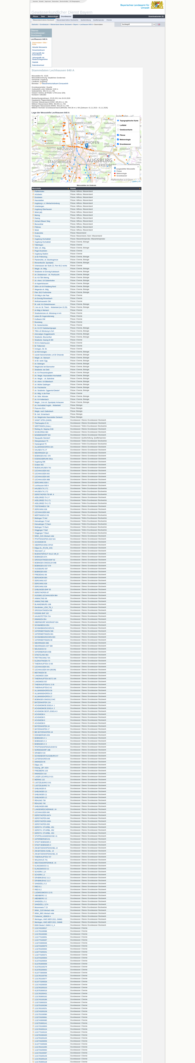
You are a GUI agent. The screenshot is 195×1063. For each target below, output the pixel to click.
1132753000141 (61, 985)
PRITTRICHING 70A (63, 619)
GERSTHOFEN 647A (63, 777)
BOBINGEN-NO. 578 (63, 417)
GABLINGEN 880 (62, 768)
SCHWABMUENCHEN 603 (65, 598)
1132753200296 (61, 967)
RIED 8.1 (59, 848)
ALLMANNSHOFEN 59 (64, 652)
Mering (58, 177)
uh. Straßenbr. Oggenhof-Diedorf (68, 352)
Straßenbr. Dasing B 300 (65, 301)
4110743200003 (61, 919)
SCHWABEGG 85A (63, 587)
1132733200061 (61, 979)
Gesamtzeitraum (38, 50)
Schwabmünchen (62, 1035)
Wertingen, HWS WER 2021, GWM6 (69, 884)
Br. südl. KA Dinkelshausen (65, 266)
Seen (43, 16)
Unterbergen (60, 168)
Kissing (58, 197)
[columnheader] (73, 150)
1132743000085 (61, 982)
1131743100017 (61, 890)
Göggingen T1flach (62, 494)
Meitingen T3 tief (61, 480)
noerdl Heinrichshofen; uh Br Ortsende (70, 316)
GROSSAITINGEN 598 (64, 572)
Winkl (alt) (59, 174)
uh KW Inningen (61, 313)
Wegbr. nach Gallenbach (65, 373)
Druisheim (59, 159)
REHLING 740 (61, 765)
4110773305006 (61, 1005)
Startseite (35, 1)
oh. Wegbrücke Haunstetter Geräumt (69, 379)
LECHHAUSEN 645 (63, 438)
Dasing (58, 180)
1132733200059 (61, 1002)
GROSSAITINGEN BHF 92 (65, 521)
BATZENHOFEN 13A (63, 664)
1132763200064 (61, 910)
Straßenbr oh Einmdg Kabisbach (68, 233)
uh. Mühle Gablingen (63, 346)
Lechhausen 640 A (86, 24)
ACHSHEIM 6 (60, 682)
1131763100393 (61, 896)
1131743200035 (61, 946)
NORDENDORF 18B (63, 711)
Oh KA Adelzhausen (63, 304)
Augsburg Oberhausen (64, 171)
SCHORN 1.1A (61, 833)
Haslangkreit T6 (61, 405)
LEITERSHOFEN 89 (63, 720)
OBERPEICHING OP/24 (64, 506)
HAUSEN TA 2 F (61, 411)
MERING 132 (60, 741)
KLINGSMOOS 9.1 (62, 827)
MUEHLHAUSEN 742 (63, 429)
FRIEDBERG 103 (62, 732)
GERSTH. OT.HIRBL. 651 (65, 789)
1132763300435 (61, 997)
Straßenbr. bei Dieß (63, 331)
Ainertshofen (60, 1041)
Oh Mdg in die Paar (63, 257)
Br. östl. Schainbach (63, 376)
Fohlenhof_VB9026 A (63, 878)
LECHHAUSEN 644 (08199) (66, 631)
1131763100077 (61, 940)
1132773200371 (61, 916)
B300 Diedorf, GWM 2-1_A (65, 887)
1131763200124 (61, 991)
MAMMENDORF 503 (63, 396)
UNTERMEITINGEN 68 (64, 601)
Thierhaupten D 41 (62, 385)
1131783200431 (61, 955)
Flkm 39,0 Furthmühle (63, 254)
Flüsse (35, 16)
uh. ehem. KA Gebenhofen (65, 242)
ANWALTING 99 (61, 560)
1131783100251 (61, 970)
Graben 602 (60, 426)
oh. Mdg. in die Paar (63, 355)
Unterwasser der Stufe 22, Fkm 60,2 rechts (71, 227)
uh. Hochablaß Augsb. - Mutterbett (68, 367)
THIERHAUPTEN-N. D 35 (65, 646)
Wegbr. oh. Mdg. (61, 230)
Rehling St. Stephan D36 (65, 390)
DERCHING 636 (61, 548)
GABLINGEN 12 (61, 759)
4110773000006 (61, 934)
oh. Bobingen (60, 325)
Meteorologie (53, 16)
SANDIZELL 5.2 (61, 845)
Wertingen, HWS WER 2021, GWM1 (69, 881)
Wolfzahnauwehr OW (63, 263)
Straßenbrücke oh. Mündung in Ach (69, 275)
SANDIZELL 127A (62, 866)
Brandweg (59, 284)
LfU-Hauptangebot (74, 1)
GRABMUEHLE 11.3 (63, 842)
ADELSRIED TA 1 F (63, 459)
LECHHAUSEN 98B (63, 441)
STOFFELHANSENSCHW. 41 (67, 797)
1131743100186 (61, 961)
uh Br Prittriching (61, 218)
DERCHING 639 (61, 545)
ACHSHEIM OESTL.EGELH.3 (67, 673)
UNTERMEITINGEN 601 (65, 595)
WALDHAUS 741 (62, 821)
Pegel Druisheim (61, 212)
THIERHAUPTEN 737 (63, 818)
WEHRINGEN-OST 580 (64, 607)
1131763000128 (61, 1023)
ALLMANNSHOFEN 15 (64, 655)
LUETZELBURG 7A (63, 747)
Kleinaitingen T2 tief (63, 483)
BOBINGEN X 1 (61, 699)
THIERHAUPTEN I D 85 (64, 625)
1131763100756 (61, 937)
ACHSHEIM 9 (60, 685)
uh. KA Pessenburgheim (64, 334)
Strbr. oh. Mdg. (61, 209)
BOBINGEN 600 (61, 533)
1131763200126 (61, 1020)
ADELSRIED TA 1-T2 (63, 465)
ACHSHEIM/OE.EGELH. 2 (65, 670)
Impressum (48, 1)
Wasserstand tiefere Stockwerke (67, 20)
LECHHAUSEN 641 (63, 628)
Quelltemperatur (98, 20)
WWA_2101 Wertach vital (65, 497)
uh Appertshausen (62, 245)
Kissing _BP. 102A (62, 729)
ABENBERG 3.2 (61, 860)
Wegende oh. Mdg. (62, 251)
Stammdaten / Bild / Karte (39, 43)
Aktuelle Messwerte (39, 47)
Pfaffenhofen (60, 153)
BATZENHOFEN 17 (63, 691)
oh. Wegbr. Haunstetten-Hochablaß (69, 337)
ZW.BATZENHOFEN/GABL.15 (67, 815)
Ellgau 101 (59, 726)
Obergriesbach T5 (62, 402)
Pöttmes (58, 188)
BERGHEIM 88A (61, 539)
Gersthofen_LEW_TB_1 (64, 569)
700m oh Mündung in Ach (65, 292)
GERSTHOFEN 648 (63, 780)
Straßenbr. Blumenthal (64, 298)
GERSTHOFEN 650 (63, 786)
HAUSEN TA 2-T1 (62, 450)
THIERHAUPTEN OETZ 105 (66, 640)
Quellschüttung (86, 20)
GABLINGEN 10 (61, 753)
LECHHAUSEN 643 (63, 435)
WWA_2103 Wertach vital (65, 872)
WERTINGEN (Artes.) (63, 387)
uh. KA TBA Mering (62, 239)
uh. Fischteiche (61, 349)
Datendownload (38, 65)
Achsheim (59, 156)
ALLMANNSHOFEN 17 (64, 658)
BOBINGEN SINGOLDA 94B (66, 524)
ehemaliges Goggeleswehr (65, 295)
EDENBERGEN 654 (63, 696)
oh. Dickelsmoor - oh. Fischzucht (68, 236)
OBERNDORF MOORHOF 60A (67, 584)
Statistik (35, 62)
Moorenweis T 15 (62, 869)
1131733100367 (61, 1014)
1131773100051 (61, 898)
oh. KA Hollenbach (62, 361)
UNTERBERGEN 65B (63, 613)
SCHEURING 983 (62, 393)
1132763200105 (61, 999)
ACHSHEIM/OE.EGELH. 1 (65, 667)
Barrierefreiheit (64, 1)
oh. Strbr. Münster (62, 358)
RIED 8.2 (59, 851)
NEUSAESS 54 (61, 610)
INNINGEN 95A (61, 581)
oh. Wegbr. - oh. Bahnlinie (65, 340)
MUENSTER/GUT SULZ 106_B (67, 515)
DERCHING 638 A (62, 444)
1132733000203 (61, 964)
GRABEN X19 (61, 714)
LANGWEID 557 (61, 643)
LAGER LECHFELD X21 (65, 738)
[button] (108, 107)
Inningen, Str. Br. (61, 310)
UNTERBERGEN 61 (63, 800)
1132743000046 (61, 904)
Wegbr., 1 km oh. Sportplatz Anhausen (70, 364)
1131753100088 (61, 893)
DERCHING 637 (61, 542)
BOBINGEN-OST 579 (63, 527)
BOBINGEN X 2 (61, 702)
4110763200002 (61, 931)
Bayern (75, 24)
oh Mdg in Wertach (62, 272)
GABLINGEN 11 (61, 756)
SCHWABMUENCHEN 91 (65, 590)
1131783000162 (61, 958)
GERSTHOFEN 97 (62, 554)
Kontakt (41, 1)
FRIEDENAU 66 (61, 536)
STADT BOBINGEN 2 (63, 803)
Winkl (57, 191)
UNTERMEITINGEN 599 (65, 592)
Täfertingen (60, 206)
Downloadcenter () (155, 16)
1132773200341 (61, 913)
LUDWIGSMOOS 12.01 (64, 854)
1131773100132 (61, 994)
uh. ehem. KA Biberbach (64, 343)
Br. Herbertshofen (62, 286)
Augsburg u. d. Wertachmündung (68, 165)
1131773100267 (61, 901)
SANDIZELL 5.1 (61, 863)
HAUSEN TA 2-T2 (62, 453)
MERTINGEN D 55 (62, 477)
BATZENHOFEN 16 (63, 688)
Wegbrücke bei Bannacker (65, 328)
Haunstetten (60, 162)
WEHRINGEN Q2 (62, 414)
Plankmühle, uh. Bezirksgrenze (67, 221)
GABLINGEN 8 (61, 750)
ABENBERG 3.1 (61, 857)
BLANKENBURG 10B (63, 566)
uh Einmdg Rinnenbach (64, 260)
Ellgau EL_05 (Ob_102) (64, 509)
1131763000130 (61, 1026)
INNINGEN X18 (61, 735)
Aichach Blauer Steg (63, 183)
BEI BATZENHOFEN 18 (64, 693)
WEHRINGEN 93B (62, 604)
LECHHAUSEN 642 (63, 432)
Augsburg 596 (60, 423)
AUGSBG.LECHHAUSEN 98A (67, 557)
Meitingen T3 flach (62, 489)
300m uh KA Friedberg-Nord (66, 248)
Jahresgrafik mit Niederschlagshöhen (40, 58)
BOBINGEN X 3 (61, 705)
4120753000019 (61, 952)
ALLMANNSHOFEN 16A (65, 408)
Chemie (109, 20)
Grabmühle (59, 194)
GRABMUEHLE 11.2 (63, 839)
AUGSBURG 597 (62, 530)
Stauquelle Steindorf (63, 399)
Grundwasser (66, 16)
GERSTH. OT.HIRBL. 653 (65, 794)
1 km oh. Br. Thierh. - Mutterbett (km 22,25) (72, 269)
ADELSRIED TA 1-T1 (63, 462)
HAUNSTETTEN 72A (63, 578)
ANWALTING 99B (62, 563)
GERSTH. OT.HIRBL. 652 (65, 792)
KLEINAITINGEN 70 (63, 622)
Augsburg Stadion (62, 215)
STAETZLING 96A (62, 616)
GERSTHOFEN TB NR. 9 (65, 456)
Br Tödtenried (60, 307)
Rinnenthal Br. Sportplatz (65, 224)
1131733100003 (61, 988)
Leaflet (156, 143)
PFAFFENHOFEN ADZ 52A (66, 500)
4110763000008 (61, 925)
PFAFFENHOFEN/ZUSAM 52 (66, 708)
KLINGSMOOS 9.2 (62, 830)
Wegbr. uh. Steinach (63, 319)
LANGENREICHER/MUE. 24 (66, 771)
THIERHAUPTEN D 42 (64, 649)
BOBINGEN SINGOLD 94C (66, 661)
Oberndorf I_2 (60, 512)
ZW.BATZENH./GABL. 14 (65, 812)
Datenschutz (55, 1)
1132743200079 (61, 907)
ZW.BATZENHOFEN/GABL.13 (67, 809)
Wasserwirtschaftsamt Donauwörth (77, 45)
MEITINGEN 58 (61, 634)
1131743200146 (61, 1017)
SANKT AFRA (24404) (64, 382)
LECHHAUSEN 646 (63, 774)
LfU (161, 143)
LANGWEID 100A (62, 637)
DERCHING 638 (61, 471)
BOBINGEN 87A (61, 518)
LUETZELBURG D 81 (63, 744)
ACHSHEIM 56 (61, 503)
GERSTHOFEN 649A (63, 783)
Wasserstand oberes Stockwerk (43, 20)
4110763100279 (61, 928)
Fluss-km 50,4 (61, 370)
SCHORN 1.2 (60, 836)
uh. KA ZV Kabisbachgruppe (66, 289)
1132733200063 (61, 1011)
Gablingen (59, 1044)
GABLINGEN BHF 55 (63, 551)
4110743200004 (61, 922)
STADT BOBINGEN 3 (63, 806)
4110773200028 (61, 943)
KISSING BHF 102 (62, 575)
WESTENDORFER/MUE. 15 (66, 824)
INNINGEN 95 (61, 723)
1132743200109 (61, 973)
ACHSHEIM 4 (60, 676)
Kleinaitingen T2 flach (63, 486)
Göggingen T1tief (62, 491)
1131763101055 (61, 1008)
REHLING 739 (61, 762)
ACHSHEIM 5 (60, 679)
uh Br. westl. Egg (62, 322)
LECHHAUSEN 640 (63, 474)
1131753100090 (61, 976)
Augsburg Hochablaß (63, 200)
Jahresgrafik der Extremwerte (38, 54)
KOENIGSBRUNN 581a (64, 420)
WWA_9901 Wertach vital (65, 875)
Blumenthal (59, 185)
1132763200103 (61, 949)
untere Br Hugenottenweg (65, 278)
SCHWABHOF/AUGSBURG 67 (67, 717)
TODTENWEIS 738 (63, 468)
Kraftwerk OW (60, 281)
